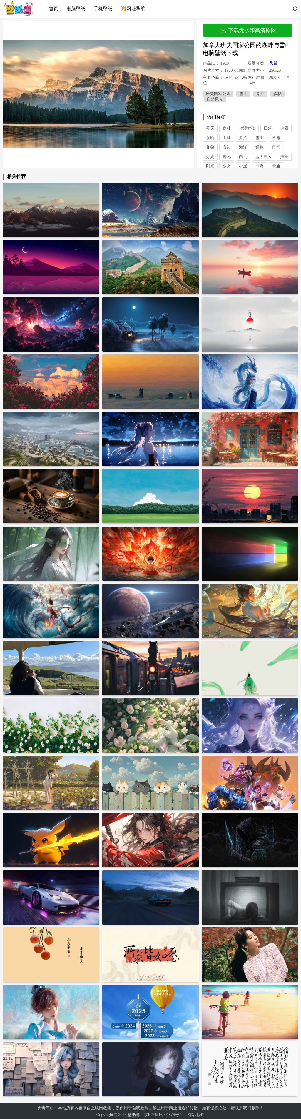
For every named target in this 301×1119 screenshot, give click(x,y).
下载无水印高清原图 (247, 30)
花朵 (210, 147)
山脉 (227, 138)
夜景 (276, 147)
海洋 (243, 147)
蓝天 (210, 128)
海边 (227, 147)
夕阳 (284, 128)
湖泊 (260, 93)
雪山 (243, 93)
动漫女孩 (247, 128)
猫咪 (259, 147)
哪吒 (227, 156)
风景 (273, 63)
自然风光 (215, 99)
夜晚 (210, 138)
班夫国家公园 (218, 93)
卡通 (276, 166)
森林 (277, 93)
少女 (227, 166)
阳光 (210, 166)
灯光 (210, 156)
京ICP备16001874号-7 (163, 1113)
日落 (268, 128)
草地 (276, 138)
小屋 (243, 166)
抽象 (284, 156)
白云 (243, 156)
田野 (259, 166)
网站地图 (195, 1113)
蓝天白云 (263, 156)
